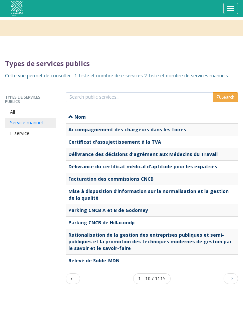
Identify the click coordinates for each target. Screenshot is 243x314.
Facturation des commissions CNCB (111, 179)
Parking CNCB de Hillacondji (101, 222)
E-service (19, 133)
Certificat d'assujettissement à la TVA (114, 142)
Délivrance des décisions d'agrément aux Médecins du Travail (143, 154)
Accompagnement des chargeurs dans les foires (127, 129)
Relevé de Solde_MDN (93, 260)
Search (225, 97)
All (12, 112)
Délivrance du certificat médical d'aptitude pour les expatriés (142, 166)
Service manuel (26, 122)
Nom (77, 117)
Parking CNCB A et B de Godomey (108, 210)
